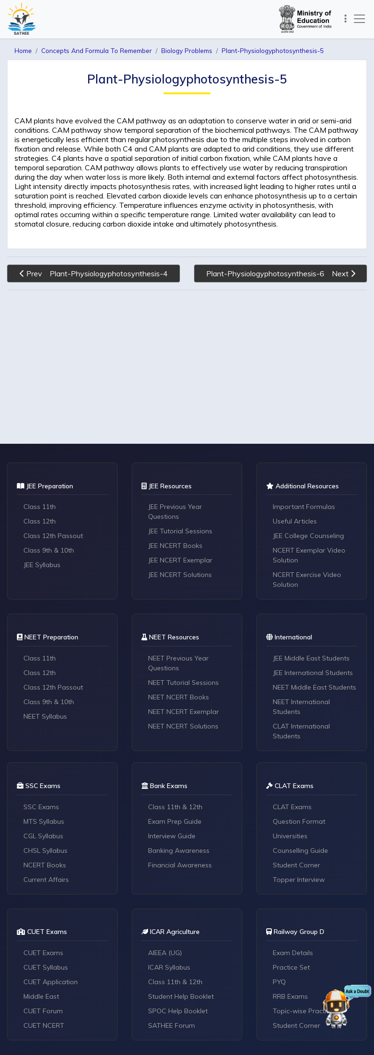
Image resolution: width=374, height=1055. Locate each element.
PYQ (279, 982)
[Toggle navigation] (345, 19)
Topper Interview (299, 879)
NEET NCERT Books (178, 697)
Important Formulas (304, 506)
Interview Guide (171, 836)
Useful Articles (295, 521)
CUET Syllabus (45, 967)
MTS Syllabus (43, 821)
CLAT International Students (301, 731)
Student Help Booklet (181, 996)
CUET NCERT (43, 1025)
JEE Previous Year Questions (175, 511)
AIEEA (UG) (165, 953)
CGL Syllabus (43, 836)
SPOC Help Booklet (178, 1011)
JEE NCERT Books (175, 545)
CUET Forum (43, 1011)
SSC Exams (41, 807)
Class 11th (39, 506)
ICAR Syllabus (169, 967)
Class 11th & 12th (175, 807)
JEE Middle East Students (311, 658)
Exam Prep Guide (175, 821)
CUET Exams (43, 953)
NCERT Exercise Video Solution (307, 579)
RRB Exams (290, 996)
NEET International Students (301, 707)
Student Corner (296, 865)
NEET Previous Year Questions (178, 663)
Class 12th (39, 521)
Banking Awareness (178, 850)
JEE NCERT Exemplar (180, 560)
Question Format (299, 821)
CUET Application (50, 982)
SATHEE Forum (171, 1025)
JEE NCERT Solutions (180, 574)
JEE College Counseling (308, 535)
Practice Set (291, 967)
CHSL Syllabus (45, 850)
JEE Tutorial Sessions (180, 531)
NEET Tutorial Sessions (183, 682)
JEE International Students (313, 672)
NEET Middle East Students (314, 687)
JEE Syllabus (41, 565)
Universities (290, 836)
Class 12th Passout (53, 535)
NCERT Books (44, 865)
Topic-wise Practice (303, 1011)
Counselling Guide (300, 850)
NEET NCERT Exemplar (183, 711)
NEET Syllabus (45, 716)
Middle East (41, 996)
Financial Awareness (180, 865)
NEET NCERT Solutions (183, 726)
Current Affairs (46, 879)
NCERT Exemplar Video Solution (309, 555)
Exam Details (293, 953)
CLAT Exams (292, 807)
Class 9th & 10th (48, 550)
